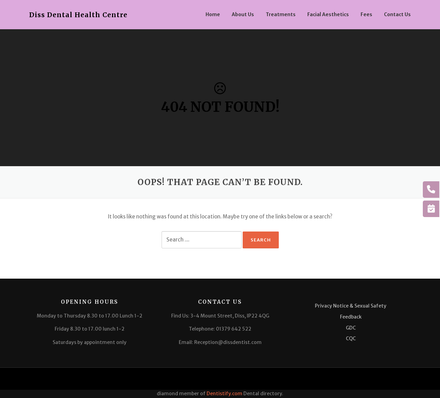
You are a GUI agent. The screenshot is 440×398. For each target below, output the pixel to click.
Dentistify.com (224, 393)
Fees (366, 14)
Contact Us (397, 14)
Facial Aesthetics (328, 14)
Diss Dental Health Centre (78, 15)
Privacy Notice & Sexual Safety (350, 306)
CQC (351, 338)
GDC (351, 328)
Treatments (281, 14)
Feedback (351, 317)
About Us (243, 14)
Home (213, 14)
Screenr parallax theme (348, 378)
